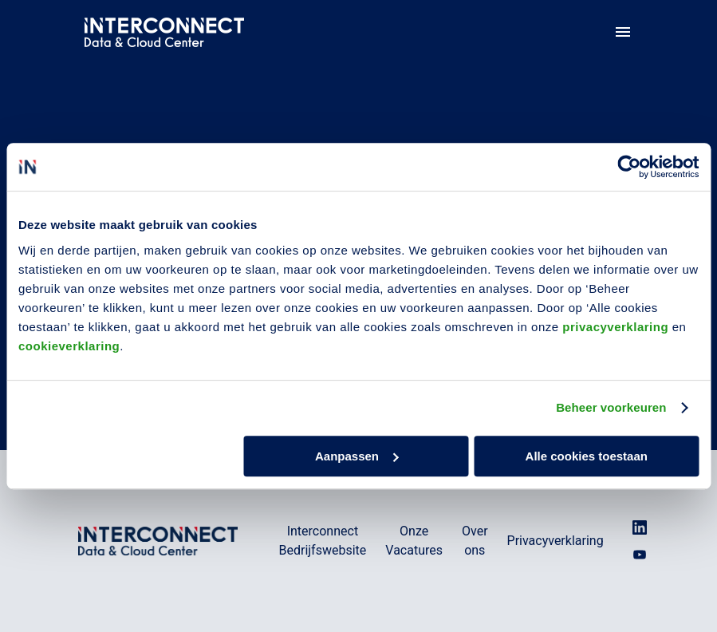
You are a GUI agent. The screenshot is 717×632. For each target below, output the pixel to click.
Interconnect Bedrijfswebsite (323, 540)
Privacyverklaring (555, 540)
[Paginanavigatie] (623, 32)
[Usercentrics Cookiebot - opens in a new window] (629, 167)
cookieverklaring (69, 346)
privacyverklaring (615, 327)
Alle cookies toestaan (587, 456)
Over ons (475, 540)
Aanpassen (356, 456)
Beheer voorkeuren (611, 407)
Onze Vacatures (414, 540)
